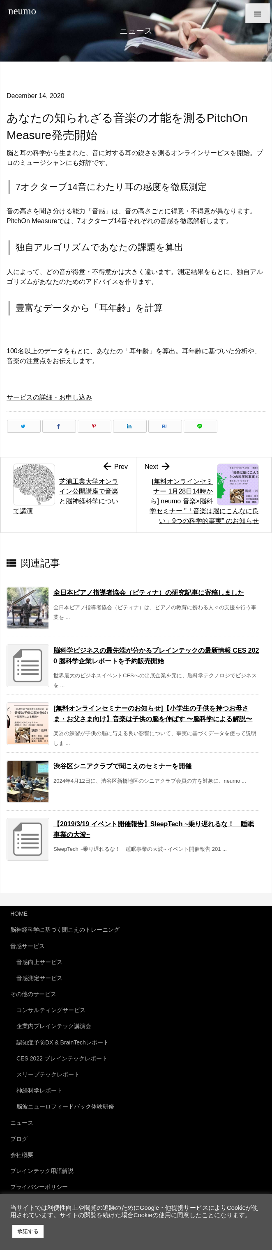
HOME (19, 913)
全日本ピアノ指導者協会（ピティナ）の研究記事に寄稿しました (148, 592)
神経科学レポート (39, 1090)
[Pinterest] (94, 426)
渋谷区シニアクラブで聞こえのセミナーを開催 (122, 766)
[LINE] (200, 426)
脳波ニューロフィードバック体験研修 (65, 1106)
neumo (22, 10)
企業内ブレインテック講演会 (53, 1026)
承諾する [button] (28, 1231)
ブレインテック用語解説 (42, 1171)
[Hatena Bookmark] (165, 426)
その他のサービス (33, 994)
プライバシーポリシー (39, 1187)
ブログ (19, 1139)
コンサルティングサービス (50, 1010)
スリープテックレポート (48, 1074)
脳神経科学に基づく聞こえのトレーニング (65, 929)
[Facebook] (59, 426)
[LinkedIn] (130, 426)
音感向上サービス (39, 962)
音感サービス (27, 946)
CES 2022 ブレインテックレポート (62, 1058)
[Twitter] (24, 426)
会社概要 (21, 1155)
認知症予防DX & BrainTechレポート (62, 1042)
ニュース (21, 1123)
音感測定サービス (39, 978)
